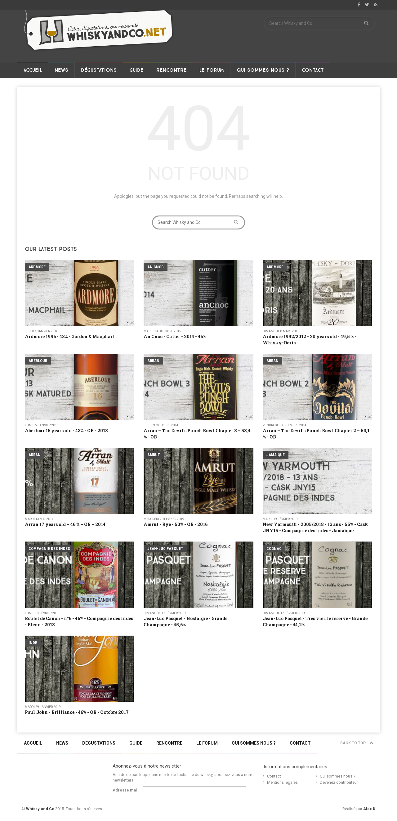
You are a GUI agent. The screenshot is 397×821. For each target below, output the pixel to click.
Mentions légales (282, 782)
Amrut (153, 454)
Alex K (369, 808)
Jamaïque (275, 454)
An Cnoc (155, 267)
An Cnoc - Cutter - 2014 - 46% (175, 336)
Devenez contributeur (339, 782)
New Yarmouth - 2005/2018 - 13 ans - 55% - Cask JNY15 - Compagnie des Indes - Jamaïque (315, 527)
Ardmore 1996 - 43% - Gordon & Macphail (69, 336)
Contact (313, 70)
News (61, 70)
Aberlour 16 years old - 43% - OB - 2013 (66, 430)
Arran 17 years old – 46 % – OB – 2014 (65, 524)
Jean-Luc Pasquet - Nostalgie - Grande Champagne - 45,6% (185, 621)
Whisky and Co (40, 808)
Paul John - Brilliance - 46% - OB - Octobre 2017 (77, 712)
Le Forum (211, 70)
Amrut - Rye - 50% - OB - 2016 (175, 524)
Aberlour (38, 360)
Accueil (33, 70)
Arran (153, 360)
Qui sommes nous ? (263, 70)
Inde (33, 642)
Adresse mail (126, 790)
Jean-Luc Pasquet (165, 548)
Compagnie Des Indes (49, 548)
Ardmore (37, 267)
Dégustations (99, 70)
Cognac (274, 548)
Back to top (356, 743)
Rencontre (171, 70)
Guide (136, 70)
